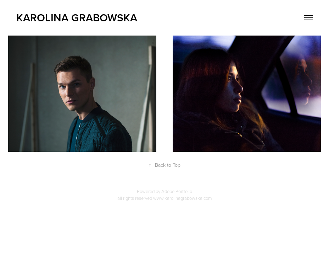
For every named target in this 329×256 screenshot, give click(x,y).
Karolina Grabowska (76, 17)
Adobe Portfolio (176, 191)
